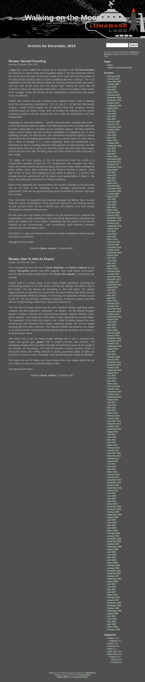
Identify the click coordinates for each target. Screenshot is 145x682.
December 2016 (114, 309)
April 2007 (111, 592)
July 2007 (111, 584)
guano (40, 342)
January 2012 (113, 450)
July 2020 (111, 199)
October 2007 (113, 576)
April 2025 (111, 90)
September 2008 (114, 547)
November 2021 (114, 162)
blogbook (113, 641)
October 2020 (113, 194)
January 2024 (113, 124)
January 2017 (113, 306)
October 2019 (113, 223)
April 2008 (111, 560)
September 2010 (114, 488)
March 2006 (112, 627)
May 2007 (111, 589)
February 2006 (113, 630)
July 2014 (111, 376)
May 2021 (111, 178)
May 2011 (111, 469)
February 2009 (113, 533)
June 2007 (111, 587)
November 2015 (114, 341)
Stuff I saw (111, 651)
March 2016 (112, 330)
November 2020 (114, 191)
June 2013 (111, 405)
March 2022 (112, 156)
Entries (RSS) (62, 677)
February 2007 (113, 597)
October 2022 (113, 143)
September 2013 (114, 397)
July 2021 (111, 172)
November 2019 (114, 221)
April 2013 (111, 410)
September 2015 (114, 346)
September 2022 (114, 146)
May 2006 (111, 622)
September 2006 (114, 611)
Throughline (23, 271)
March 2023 (112, 140)
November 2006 (114, 605)
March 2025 (112, 92)
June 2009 (111, 523)
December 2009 (114, 507)
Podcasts (115, 662)
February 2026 (113, 76)
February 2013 (113, 416)
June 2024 (111, 114)
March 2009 (112, 531)
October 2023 (113, 130)
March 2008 (112, 563)
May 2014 (111, 381)
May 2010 (111, 499)
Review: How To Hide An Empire (31, 259)
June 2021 (111, 175)
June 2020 (111, 202)
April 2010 (111, 501)
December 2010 (114, 480)
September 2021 (114, 167)
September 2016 (114, 317)
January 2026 (113, 79)
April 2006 (111, 624)
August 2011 (112, 461)
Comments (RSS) (80, 677)
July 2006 (111, 616)
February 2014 (113, 386)
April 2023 (111, 138)
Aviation (110, 638)
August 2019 (112, 229)
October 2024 (113, 103)
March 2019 (112, 239)
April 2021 (111, 180)
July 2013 (111, 402)
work (32, 70)
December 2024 (114, 98)
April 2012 (111, 442)
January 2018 (113, 274)
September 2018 (114, 253)
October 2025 (113, 84)
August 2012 (112, 432)
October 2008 (113, 544)
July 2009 (111, 520)
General (110, 646)
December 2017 (114, 277)
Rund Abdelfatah (55, 267)
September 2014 (114, 370)
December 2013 (114, 392)
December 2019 (114, 218)
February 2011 (113, 475)
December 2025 (114, 82)
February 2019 (113, 242)
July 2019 (111, 231)
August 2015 (112, 349)
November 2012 (114, 424)
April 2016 (111, 327)
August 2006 (112, 614)
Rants (109, 649)
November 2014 (114, 365)
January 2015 (113, 360)
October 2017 (113, 282)
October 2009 (113, 512)
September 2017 (114, 285)
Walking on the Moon (63, 17)
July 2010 (111, 493)
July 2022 (111, 148)
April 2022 (111, 154)
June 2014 (111, 378)
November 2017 (114, 279)
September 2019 (114, 226)
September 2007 (114, 579)
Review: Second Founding (27, 61)
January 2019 (113, 245)
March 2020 (112, 210)
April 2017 (111, 298)
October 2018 (113, 250)
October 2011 (113, 458)
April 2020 (111, 207)
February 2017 (113, 303)
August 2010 (112, 491)
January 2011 (113, 477)
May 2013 (111, 408)
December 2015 (114, 338)
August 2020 (112, 197)
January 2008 (113, 568)
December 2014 (114, 362)
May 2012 (111, 440)
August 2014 (112, 373)
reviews (52, 248)
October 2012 (113, 426)
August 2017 (112, 287)
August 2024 (112, 108)
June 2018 (111, 261)
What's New (112, 654)
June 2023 (111, 135)
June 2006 (111, 619)
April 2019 (111, 237)
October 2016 (113, 314)
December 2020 (114, 188)
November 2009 (114, 509)
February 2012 (113, 448)
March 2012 (112, 445)
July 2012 (111, 434)
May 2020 (111, 205)
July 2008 (111, 552)
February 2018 (113, 271)
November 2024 (114, 100)
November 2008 (114, 541)
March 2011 (112, 472)
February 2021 (113, 186)
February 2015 (113, 357)
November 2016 (114, 311)
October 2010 (113, 485)
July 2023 (111, 132)
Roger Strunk (84, 675)
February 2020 (113, 213)
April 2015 (111, 354)
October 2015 (113, 344)
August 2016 (112, 319)
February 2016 (113, 333)
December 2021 (114, 159)
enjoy (13, 70)
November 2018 (114, 247)
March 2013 (112, 413)
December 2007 (114, 571)
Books (44, 248)
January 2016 (113, 336)
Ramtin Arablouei (78, 267)
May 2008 (111, 557)
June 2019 (111, 234)
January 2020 (113, 215)
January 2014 (113, 389)
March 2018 (112, 269)
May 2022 (111, 151)
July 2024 (111, 111)
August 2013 (112, 400)
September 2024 (114, 106)
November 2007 (114, 573)
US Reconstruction (84, 70)
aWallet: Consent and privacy (119, 68)
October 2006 (113, 608)
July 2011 (111, 464)
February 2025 (113, 95)
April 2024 (111, 119)
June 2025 (111, 87)
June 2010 (111, 496)
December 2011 (114, 453)
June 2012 (111, 437)
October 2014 (113, 368)
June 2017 (111, 293)
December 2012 (114, 421)
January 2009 (113, 536)
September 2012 (114, 429)
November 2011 (114, 456)
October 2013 (113, 394)
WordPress (91, 673)
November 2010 (114, 483)
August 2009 (112, 517)
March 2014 (112, 384)
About (109, 65)
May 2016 (111, 325)
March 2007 (112, 595)
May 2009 (111, 525)
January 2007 (113, 600)
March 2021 (112, 183)
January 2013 (113, 418)
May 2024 (111, 116)
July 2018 (111, 258)
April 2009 (111, 528)
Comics (110, 643)
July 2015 (111, 352)
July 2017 (111, 290)
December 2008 (114, 539)
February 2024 (113, 122)
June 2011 (111, 466)
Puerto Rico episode (64, 274)
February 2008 (113, 565)
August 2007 (112, 581)
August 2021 (112, 170)
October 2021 (113, 164)
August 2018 (112, 255)
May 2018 (111, 263)
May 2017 (111, 295)
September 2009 (114, 515)
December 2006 (114, 603)
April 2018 (111, 266)
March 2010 (112, 504)
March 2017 (112, 301)
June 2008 (111, 555)
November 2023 (114, 127)
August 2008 (112, 549)
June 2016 (111, 322)
